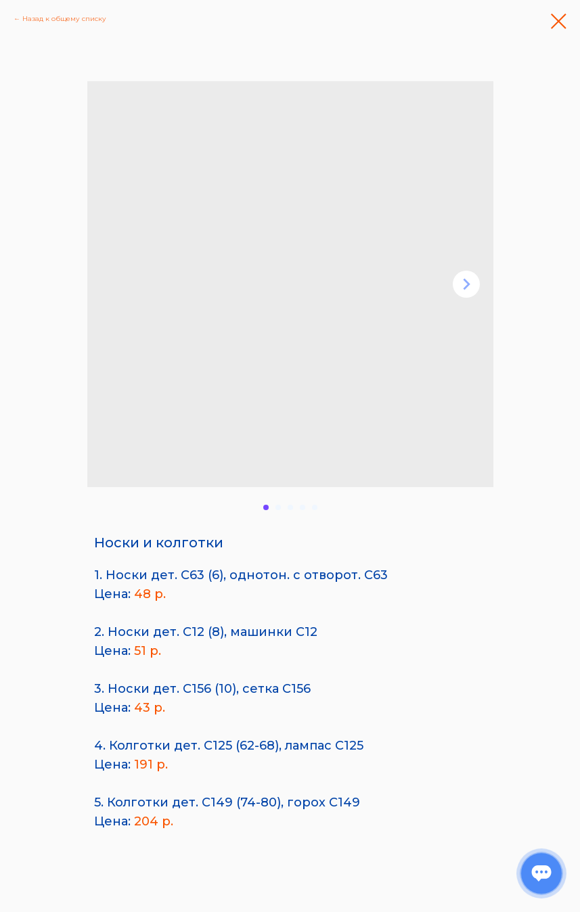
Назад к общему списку (64, 18)
